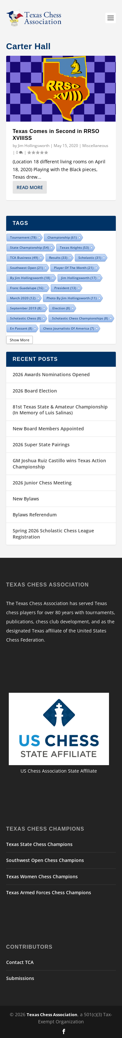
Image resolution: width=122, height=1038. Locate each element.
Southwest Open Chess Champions (45, 860)
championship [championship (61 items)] (62, 237)
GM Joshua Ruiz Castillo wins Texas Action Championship (59, 463)
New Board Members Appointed (48, 428)
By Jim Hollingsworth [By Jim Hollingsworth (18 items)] (30, 277)
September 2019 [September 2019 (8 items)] (25, 308)
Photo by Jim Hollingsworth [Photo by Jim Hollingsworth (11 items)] (72, 298)
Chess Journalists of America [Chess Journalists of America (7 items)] (68, 328)
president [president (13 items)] (65, 288)
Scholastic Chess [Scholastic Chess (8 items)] (25, 318)
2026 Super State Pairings (41, 444)
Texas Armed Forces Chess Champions (48, 892)
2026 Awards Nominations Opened (51, 374)
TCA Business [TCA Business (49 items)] (24, 257)
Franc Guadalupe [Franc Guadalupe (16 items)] (26, 288)
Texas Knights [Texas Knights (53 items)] (74, 247)
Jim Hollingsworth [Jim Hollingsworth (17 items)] (78, 277)
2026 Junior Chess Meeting (42, 483)
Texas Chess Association (52, 1014)
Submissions (20, 978)
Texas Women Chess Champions (42, 876)
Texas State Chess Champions (39, 844)
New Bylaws (26, 499)
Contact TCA (20, 962)
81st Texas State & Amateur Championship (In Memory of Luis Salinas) (60, 410)
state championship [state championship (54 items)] (29, 247)
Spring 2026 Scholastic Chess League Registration (53, 533)
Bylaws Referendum (35, 515)
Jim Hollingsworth (33, 145)
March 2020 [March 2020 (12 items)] (22, 298)
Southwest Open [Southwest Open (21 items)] (26, 267)
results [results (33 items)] (58, 257)
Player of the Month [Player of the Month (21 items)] (73, 267)
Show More (19, 339)
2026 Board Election (35, 391)
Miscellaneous (95, 145)
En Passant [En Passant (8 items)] (21, 328)
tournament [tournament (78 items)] (23, 237)
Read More (30, 187)
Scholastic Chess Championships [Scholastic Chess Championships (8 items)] (80, 318)
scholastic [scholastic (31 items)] (89, 257)
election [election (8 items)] (61, 308)
